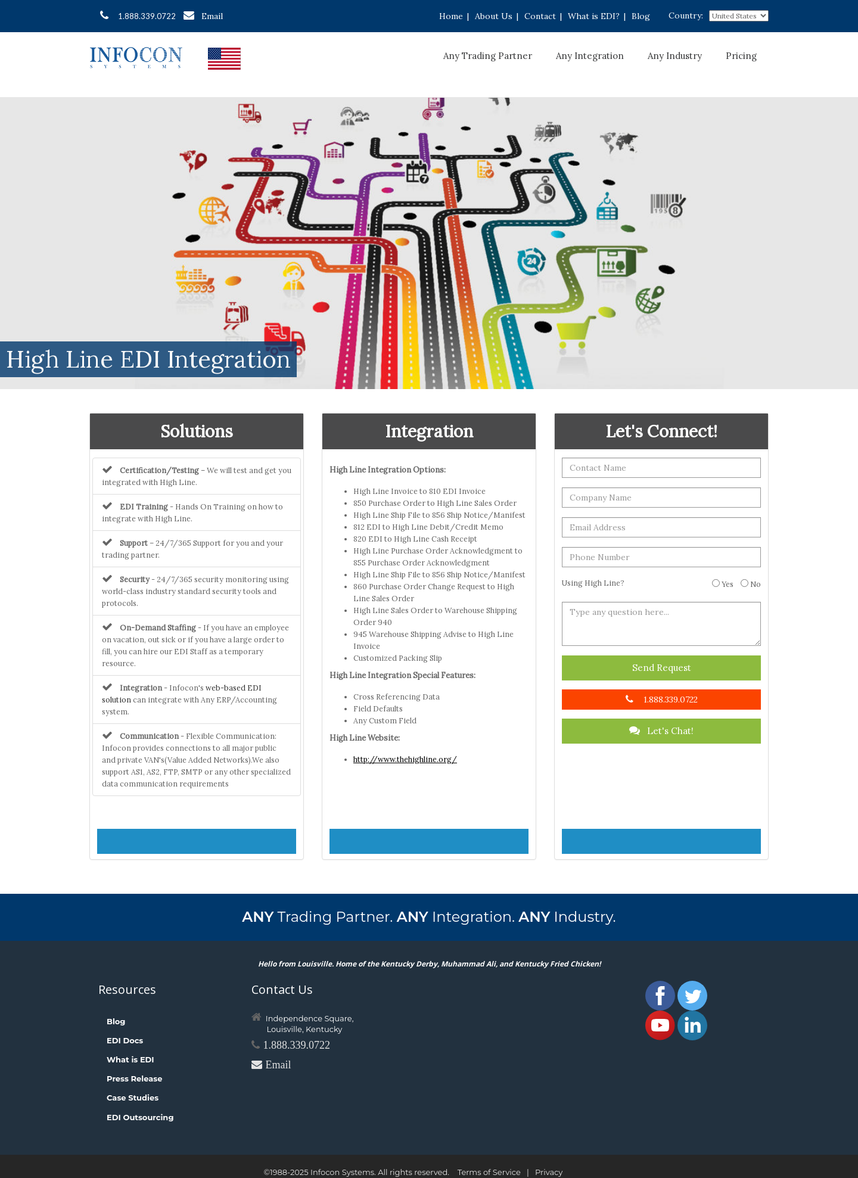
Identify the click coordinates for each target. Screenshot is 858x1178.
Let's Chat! (661, 730)
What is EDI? (594, 16)
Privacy (548, 1172)
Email (203, 15)
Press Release (134, 1078)
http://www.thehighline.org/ (405, 759)
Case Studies (132, 1097)
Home (451, 16)
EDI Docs (125, 1040)
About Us (493, 16)
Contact (540, 16)
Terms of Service (489, 1172)
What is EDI (130, 1059)
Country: (686, 15)
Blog (641, 16)
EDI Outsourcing (140, 1117)
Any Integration (590, 55)
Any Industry (675, 55)
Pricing (741, 55)
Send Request (661, 667)
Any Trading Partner (487, 55)
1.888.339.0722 (138, 15)
